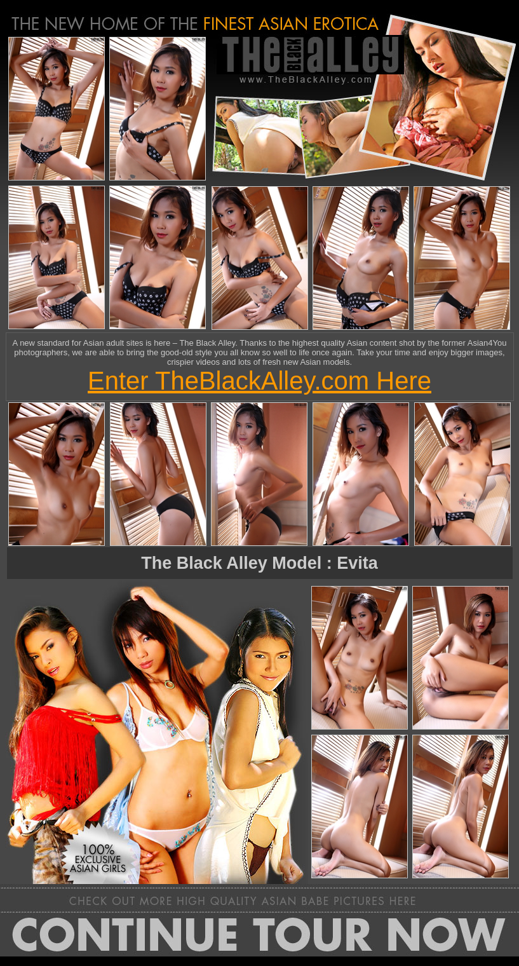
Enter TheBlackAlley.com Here (259, 381)
